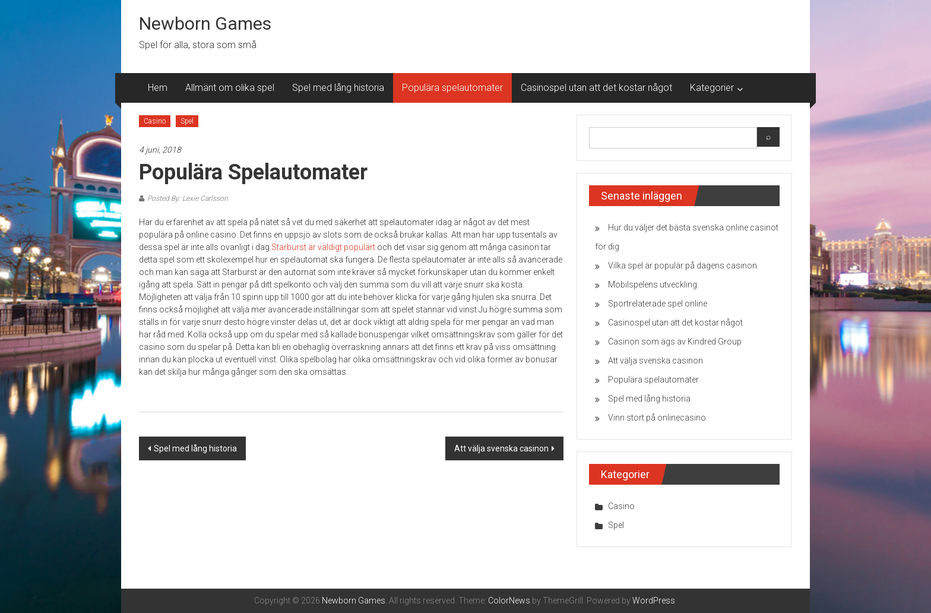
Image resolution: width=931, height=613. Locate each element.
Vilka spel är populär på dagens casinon (682, 265)
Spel (187, 121)
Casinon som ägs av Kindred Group (675, 341)
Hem (157, 87)
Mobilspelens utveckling (652, 284)
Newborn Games (205, 23)
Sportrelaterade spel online (657, 303)
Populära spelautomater (452, 87)
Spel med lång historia (338, 87)
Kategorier (712, 87)
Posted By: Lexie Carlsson (187, 198)
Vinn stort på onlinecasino (657, 417)
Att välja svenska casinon (501, 448)
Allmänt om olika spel (229, 87)
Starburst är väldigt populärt (323, 247)
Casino (155, 121)
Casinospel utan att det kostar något (596, 87)
